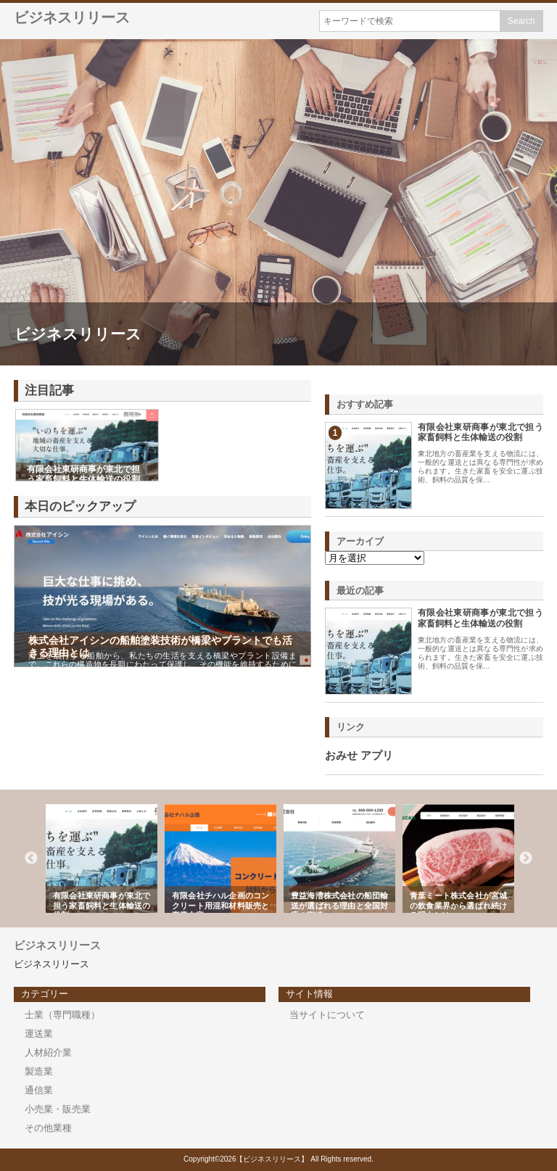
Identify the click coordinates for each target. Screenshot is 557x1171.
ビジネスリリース (72, 17)
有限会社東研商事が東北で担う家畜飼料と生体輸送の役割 (480, 432)
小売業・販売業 (58, 1109)
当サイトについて (327, 1014)
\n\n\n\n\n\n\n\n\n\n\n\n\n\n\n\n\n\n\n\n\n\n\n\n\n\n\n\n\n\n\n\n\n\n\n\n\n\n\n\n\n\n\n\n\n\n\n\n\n (374, 558)
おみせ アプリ (359, 755)
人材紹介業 (48, 1052)
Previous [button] (31, 858)
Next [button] (526, 858)
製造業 (39, 1071)
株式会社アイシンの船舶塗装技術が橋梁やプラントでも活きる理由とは (160, 646)
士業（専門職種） (62, 1014)
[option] (101, 858)
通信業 (39, 1090)
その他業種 (48, 1127)
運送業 (39, 1033)
